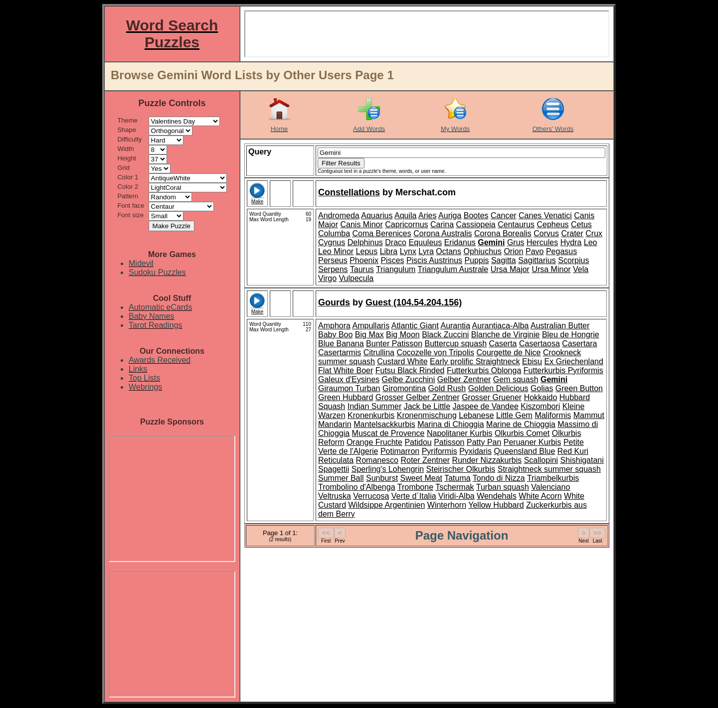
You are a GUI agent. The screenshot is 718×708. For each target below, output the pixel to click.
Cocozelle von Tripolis (435, 352)
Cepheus (552, 224)
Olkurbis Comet (522, 433)
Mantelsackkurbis (384, 424)
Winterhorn (446, 505)
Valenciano (550, 487)
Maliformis (553, 415)
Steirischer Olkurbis (461, 469)
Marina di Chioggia (450, 424)
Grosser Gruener (492, 397)
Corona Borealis (503, 233)
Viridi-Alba (456, 496)
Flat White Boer (345, 370)
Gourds (334, 302)
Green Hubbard (345, 397)
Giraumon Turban (349, 388)
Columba (334, 233)
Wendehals (497, 496)
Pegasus (561, 251)
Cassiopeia (476, 224)
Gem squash (515, 379)
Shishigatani (582, 460)
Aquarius (376, 215)
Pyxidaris (475, 451)
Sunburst (382, 478)
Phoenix (364, 260)
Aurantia (455, 325)
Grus (516, 242)
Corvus (546, 233)
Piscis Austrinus (434, 260)
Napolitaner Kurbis (460, 433)
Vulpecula (356, 278)
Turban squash (502, 487)
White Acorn (540, 496)
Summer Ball (341, 478)
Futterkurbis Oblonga (484, 370)
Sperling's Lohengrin (388, 469)
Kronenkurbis (371, 415)
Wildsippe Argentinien (386, 505)
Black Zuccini (445, 334)
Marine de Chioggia (520, 424)
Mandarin (335, 424)
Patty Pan (484, 442)
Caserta (503, 343)
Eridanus (460, 242)
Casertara (579, 343)
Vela (580, 269)
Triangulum (395, 269)
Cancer (504, 215)
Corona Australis (442, 233)
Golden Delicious (498, 388)
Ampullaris (370, 325)
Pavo (534, 251)
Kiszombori (540, 406)
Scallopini (541, 460)
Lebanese (476, 415)
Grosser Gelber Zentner (417, 397)
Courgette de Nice (508, 352)
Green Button (579, 388)
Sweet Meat (421, 478)
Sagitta (503, 260)
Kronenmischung (427, 415)
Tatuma (457, 478)
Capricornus (406, 224)
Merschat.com (425, 192)
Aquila (405, 215)
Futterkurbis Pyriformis (563, 370)
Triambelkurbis (553, 478)
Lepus (367, 251)
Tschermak (454, 487)
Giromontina (404, 388)
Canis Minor (361, 224)
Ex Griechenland (573, 361)
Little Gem (514, 415)
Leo (590, 242)
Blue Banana (341, 343)
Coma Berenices (381, 233)
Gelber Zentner (464, 379)
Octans (448, 251)
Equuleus (425, 242)
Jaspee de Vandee (486, 406)
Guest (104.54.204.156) (413, 302)
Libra (389, 251)
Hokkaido (540, 397)
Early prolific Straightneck (475, 361)
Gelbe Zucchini (408, 379)
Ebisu (532, 361)
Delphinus (365, 242)
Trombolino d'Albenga (356, 487)
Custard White (402, 361)
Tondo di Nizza (499, 478)
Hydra (571, 242)
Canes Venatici (545, 215)
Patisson (449, 442)
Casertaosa (539, 343)
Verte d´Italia (413, 496)
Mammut (588, 415)
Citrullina (378, 352)
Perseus (333, 260)
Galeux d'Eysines (348, 379)
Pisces (392, 260)
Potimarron (399, 451)
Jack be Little (427, 406)
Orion (513, 251)
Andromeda (338, 215)
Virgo (327, 278)
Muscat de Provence (388, 433)
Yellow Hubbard (496, 505)
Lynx (408, 251)
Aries (427, 215)
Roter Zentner (425, 460)
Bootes (476, 215)
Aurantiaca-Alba (500, 325)
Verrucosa (371, 496)
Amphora (334, 325)
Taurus (362, 269)
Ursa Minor (551, 269)
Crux (593, 233)
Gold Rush (447, 388)
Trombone (415, 487)
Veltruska (334, 496)
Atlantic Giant (415, 325)
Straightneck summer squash (549, 469)
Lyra (426, 251)
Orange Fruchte (374, 442)
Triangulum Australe (453, 269)
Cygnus (331, 242)
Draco (395, 242)
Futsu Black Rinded (410, 370)
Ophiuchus (482, 251)
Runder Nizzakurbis (487, 460)
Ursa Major (510, 269)
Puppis (477, 260)
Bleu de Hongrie (570, 334)
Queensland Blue (524, 451)
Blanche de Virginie (505, 334)
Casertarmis (339, 352)
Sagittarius (537, 260)
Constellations (349, 192)
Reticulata (336, 460)
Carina (442, 224)
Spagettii (333, 469)
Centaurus (516, 224)
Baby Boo (335, 334)
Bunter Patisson (394, 343)
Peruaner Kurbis (532, 442)
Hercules (542, 242)
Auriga (449, 215)
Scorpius (573, 260)
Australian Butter (560, 325)
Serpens (333, 269)
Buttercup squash (456, 343)
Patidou (417, 442)
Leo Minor (336, 251)
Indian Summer (375, 406)
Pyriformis (439, 451)
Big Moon (403, 334)
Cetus (581, 224)
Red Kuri (572, 451)
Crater (572, 233)
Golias (542, 388)
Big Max (369, 334)
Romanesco (377, 460)
